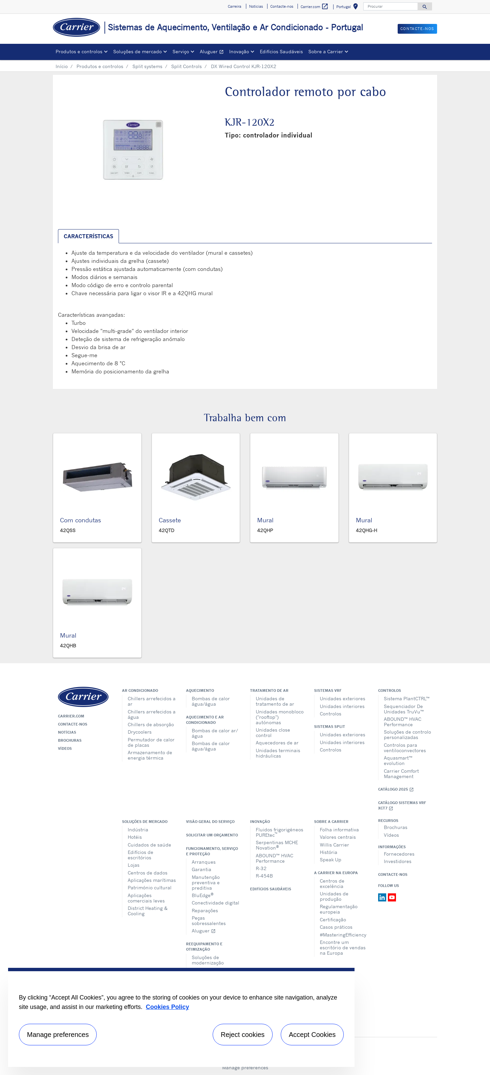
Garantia (201, 869)
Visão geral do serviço (210, 821)
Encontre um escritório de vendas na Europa (343, 947)
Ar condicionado (140, 690)
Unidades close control (273, 732)
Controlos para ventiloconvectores (405, 747)
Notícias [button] (256, 6)
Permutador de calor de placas (151, 742)
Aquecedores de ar (277, 742)
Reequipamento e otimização (204, 947)
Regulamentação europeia (339, 909)
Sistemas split (329, 726)
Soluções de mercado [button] (137, 51)
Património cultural (150, 887)
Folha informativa (339, 829)
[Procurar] (390, 6)
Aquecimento (200, 690)
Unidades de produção (334, 896)
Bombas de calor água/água (211, 701)
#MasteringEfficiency (343, 935)
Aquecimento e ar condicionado (205, 720)
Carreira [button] (234, 6)
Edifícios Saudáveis (281, 51)
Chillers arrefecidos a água (152, 714)
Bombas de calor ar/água (215, 733)
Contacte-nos (72, 724)
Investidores (397, 861)
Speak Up (330, 859)
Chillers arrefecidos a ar (152, 701)
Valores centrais (338, 837)
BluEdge (203, 895)
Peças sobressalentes (209, 920)
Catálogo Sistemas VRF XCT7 (402, 805)
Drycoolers (140, 732)
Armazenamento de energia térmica (150, 755)
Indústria (138, 829)
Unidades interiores (342, 706)
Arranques (204, 862)
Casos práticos (336, 927)
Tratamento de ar (269, 690)
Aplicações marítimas (152, 880)
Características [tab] (88, 236)
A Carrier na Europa (336, 872)
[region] (181, 1017)
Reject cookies (243, 1034)
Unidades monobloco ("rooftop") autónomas (280, 717)
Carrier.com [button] (315, 6)
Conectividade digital (215, 902)
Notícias (67, 732)
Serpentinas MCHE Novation (277, 845)
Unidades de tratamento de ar (275, 701)
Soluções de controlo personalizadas (407, 734)
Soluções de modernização (208, 959)
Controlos (330, 713)
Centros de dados (147, 873)
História (328, 852)
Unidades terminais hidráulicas (278, 753)
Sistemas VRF (327, 690)
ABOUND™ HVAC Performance (402, 721)
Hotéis (135, 837)
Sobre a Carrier (331, 821)
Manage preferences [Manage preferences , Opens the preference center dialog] (58, 1034)
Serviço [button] (181, 51)
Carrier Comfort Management (401, 773)
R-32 (261, 868)
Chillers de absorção (151, 724)
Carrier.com (71, 716)
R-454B (264, 876)
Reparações (205, 910)
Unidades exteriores (342, 698)
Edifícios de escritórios (140, 854)
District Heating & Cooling (147, 910)
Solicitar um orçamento (212, 835)
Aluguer (213, 52)
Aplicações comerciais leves (146, 897)
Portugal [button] (348, 7)
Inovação (260, 821)
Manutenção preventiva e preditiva (206, 882)
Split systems (147, 66)
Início (62, 66)
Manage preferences (245, 1067)
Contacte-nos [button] (281, 6)
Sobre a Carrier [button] (325, 51)
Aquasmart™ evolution (398, 760)
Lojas (134, 865)
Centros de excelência (332, 883)
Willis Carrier (334, 845)
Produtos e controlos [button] (79, 51)
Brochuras (70, 740)
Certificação (333, 919)
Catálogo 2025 (396, 789)
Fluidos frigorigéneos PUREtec (279, 832)
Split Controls (186, 66)
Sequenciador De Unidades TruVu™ (404, 708)
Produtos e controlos (99, 66)
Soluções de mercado (144, 821)
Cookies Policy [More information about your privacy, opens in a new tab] (167, 1007)
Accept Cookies (312, 1034)
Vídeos (65, 748)
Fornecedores (399, 854)
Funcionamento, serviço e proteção (212, 851)
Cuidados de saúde (149, 845)
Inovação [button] (239, 51)
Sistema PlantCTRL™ (407, 698)
